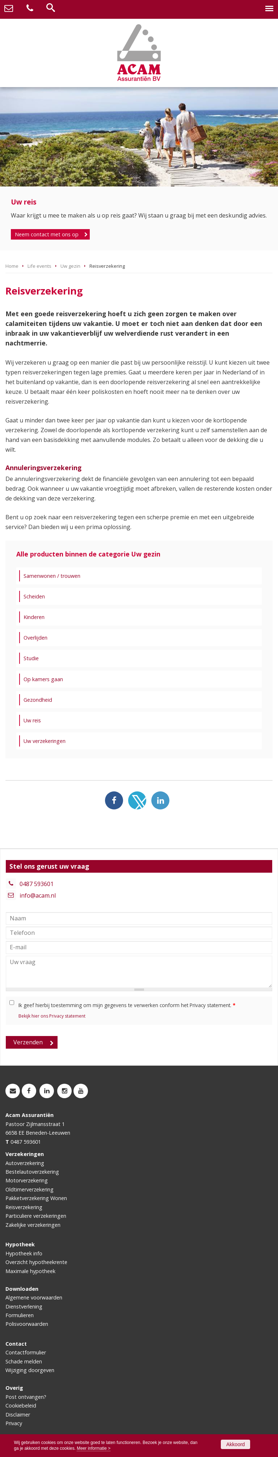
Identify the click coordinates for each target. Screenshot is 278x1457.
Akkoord (235, 1444)
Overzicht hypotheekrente (36, 1262)
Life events (39, 266)
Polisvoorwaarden (26, 1323)
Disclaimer (17, 1414)
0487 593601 (37, 884)
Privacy (13, 1423)
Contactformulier (25, 1352)
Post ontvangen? (25, 1396)
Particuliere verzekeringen (35, 1215)
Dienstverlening (23, 1306)
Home (11, 266)
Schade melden (23, 1361)
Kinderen (34, 617)
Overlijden (35, 637)
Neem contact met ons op (47, 234)
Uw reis (32, 720)
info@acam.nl (38, 895)
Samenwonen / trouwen (52, 575)
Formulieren (19, 1315)
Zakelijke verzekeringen (32, 1224)
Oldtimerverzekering (29, 1189)
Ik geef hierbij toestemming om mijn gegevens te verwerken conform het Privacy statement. (126, 1005)
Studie (31, 658)
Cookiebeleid (20, 1405)
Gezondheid (38, 699)
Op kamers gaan (43, 679)
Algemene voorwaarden (33, 1297)
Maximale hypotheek (30, 1271)
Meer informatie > (93, 1448)
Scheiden (34, 596)
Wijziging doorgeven (29, 1370)
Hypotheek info (23, 1253)
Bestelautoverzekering (32, 1171)
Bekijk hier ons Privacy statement (51, 1016)
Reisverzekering (23, 1207)
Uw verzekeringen (45, 741)
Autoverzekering (24, 1163)
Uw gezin (70, 266)
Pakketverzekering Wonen (36, 1198)
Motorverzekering (26, 1180)
